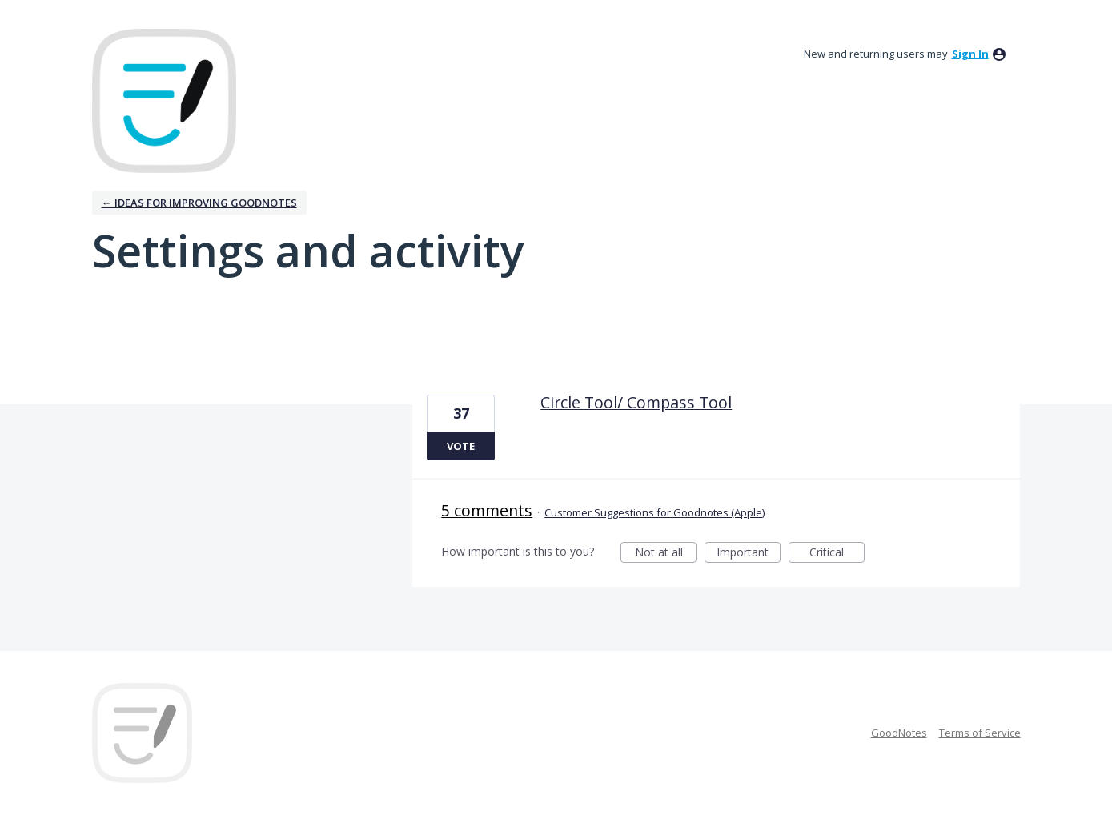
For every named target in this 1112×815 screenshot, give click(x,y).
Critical (837, 553)
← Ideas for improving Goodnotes (199, 202)
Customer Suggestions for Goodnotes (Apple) (654, 512)
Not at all (666, 553)
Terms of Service (980, 732)
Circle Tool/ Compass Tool (636, 402)
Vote (461, 446)
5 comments (486, 510)
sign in (970, 53)
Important (749, 553)
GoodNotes (899, 732)
